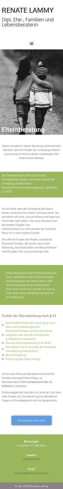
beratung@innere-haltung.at (31, 473)
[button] (31, 43)
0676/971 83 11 (31, 459)
